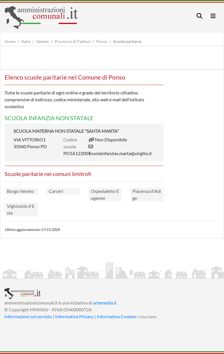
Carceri (56, 191)
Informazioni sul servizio (28, 316)
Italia (25, 41)
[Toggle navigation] (199, 15)
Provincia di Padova (72, 41)
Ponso (101, 41)
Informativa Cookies (117, 316)
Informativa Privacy (74, 316)
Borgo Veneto (20, 191)
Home (10, 41)
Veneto (42, 41)
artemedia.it (105, 302)
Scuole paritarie (127, 41)
